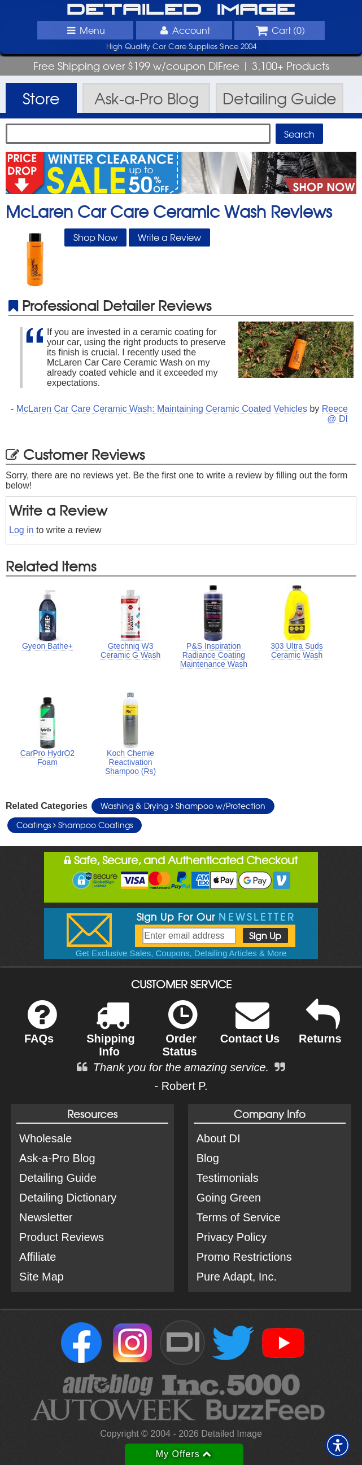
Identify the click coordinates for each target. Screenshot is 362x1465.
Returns (320, 1029)
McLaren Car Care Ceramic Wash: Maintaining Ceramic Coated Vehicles (161, 408)
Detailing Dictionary (67, 1197)
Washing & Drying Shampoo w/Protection (183, 805)
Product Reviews (61, 1237)
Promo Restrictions (244, 1257)
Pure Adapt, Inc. (237, 1276)
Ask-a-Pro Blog (57, 1158)
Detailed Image (181, 10)
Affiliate (37, 1257)
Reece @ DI (335, 414)
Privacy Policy (232, 1237)
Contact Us (250, 1029)
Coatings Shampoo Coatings (74, 824)
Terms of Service (239, 1217)
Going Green (229, 1197)
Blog (208, 1158)
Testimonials (228, 1178)
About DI (219, 1138)
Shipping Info (110, 1036)
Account (184, 30)
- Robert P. (180, 1086)
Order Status (179, 1036)
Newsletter (45, 1217)
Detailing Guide (58, 1178)
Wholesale (45, 1138)
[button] (337, 1445)
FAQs (40, 1029)
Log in (21, 530)
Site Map (41, 1276)
